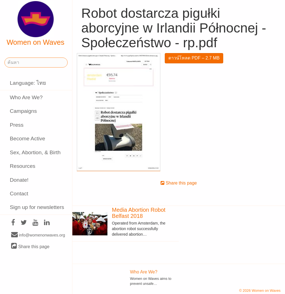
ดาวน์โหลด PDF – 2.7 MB (194, 58)
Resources (22, 166)
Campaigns (23, 111)
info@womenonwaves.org (38, 235)
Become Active (27, 138)
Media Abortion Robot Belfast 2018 (138, 213)
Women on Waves (36, 23)
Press (16, 125)
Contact (19, 193)
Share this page (30, 246)
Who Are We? (26, 97)
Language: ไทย (28, 83)
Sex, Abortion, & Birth (35, 152)
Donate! (19, 180)
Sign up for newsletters (37, 207)
